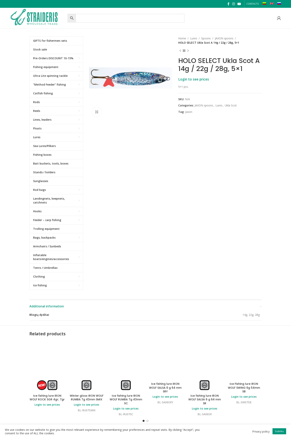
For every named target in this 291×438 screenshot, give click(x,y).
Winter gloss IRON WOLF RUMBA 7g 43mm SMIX (86, 398)
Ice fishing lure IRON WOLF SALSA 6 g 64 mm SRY (165, 387)
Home (182, 38)
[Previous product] (180, 51)
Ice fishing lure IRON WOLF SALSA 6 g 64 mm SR (204, 399)
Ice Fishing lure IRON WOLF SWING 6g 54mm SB (244, 387)
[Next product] (188, 51)
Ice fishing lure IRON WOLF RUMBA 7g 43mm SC (126, 399)
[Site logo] (37, 17)
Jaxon (188, 112)
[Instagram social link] (233, 4)
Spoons (206, 38)
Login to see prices (193, 79)
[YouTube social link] (239, 4)
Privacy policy (261, 431)
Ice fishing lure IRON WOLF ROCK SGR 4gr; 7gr (47, 398)
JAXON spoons (224, 38)
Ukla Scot (231, 105)
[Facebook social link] (228, 4)
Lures (193, 38)
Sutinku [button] (279, 431)
